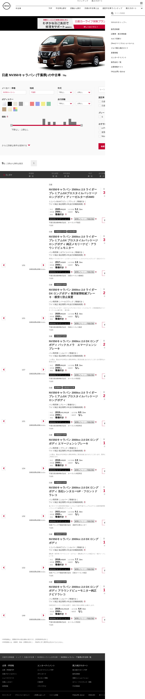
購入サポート (94, 3)
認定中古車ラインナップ (112, 8)
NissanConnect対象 (110, 136)
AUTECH (124, 117)
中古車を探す (61, 8)
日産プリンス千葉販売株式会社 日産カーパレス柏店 (68, 573)
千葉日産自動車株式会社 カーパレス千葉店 (64, 222)
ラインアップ (80, 3)
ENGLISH (92, 695)
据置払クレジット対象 (111, 132)
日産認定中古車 (107, 105)
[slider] (11, 125)
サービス (122, 3)
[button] (141, 3)
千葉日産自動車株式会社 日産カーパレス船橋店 (66, 276)
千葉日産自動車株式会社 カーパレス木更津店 (65, 426)
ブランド (133, 3)
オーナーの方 (109, 3)
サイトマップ (6, 695)
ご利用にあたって (39, 695)
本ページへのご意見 (105, 695)
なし (135, 176)
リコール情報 (53, 695)
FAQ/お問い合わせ (78, 695)
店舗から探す (75, 8)
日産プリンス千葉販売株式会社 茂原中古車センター (68, 525)
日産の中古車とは (92, 8)
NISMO (137, 117)
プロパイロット (129, 128)
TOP (50, 8)
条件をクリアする (135, 146)
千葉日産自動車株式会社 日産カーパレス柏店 (65, 327)
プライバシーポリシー (22, 695)
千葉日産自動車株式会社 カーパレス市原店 (64, 378)
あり (139, 176)
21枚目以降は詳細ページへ (37, 269)
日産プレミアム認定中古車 (112, 101)
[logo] (6, 6)
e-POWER (105, 128)
